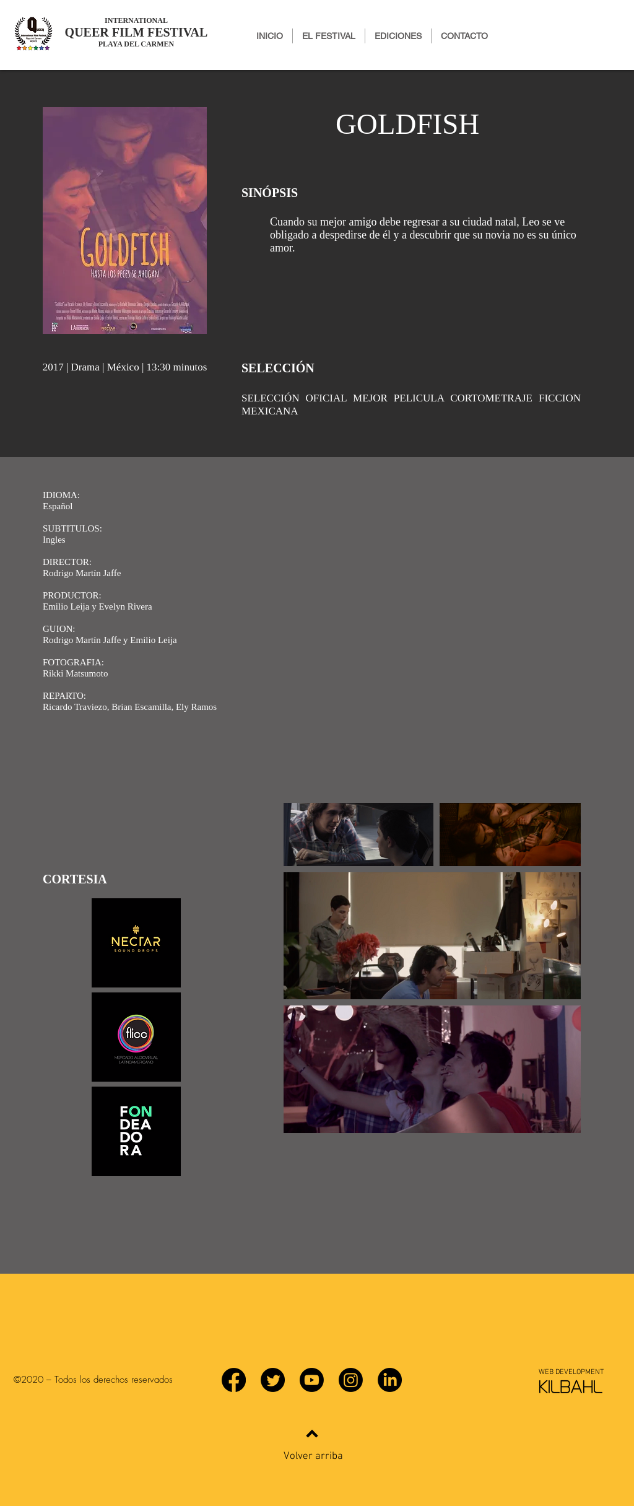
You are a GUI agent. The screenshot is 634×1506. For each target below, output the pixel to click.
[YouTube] (312, 1380)
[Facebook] (234, 1380)
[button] (398, 35)
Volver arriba (313, 1456)
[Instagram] (351, 1380)
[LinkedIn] (390, 1380)
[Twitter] (273, 1380)
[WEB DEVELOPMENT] (571, 1372)
